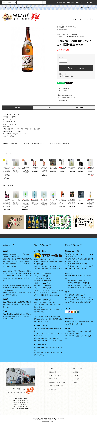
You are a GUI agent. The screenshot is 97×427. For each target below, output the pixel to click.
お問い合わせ (84, 7)
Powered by (48, 422)
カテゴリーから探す (15, 7)
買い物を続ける (62, 100)
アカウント (61, 2)
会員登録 (70, 2)
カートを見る (77, 379)
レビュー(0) (79, 107)
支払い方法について (55, 372)
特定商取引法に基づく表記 (66, 76)
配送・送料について (55, 375)
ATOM (55, 389)
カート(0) (90, 2)
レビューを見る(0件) (63, 88)
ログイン (79, 2)
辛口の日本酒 (64, 29)
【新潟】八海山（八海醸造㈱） (67, 26)
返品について (62, 74)
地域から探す (28, 7)
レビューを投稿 (62, 90)
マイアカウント (77, 368)
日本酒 (62, 24)
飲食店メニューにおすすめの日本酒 (68, 27)
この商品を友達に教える (64, 95)
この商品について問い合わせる (66, 97)
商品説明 (18, 107)
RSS (50, 389)
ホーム (5, 7)
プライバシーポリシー (56, 385)
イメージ (48, 107)
